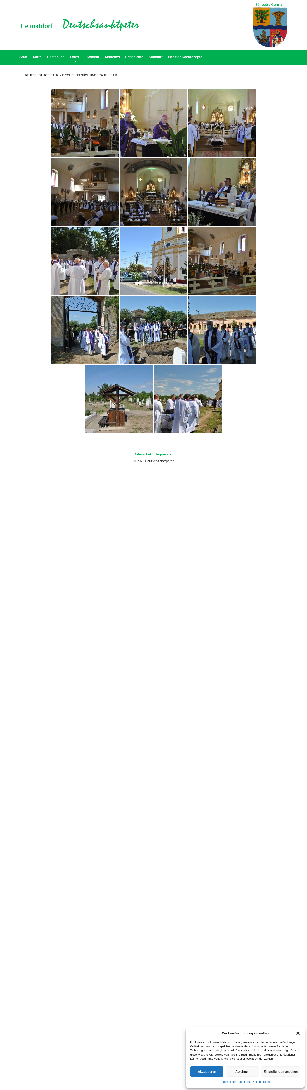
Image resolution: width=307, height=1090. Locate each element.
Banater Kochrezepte (186, 57)
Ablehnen (242, 1072)
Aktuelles (112, 57)
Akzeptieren (207, 1072)
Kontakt (93, 57)
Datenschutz (228, 1081)
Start (23, 57)
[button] (298, 1033)
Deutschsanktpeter (41, 75)
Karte (37, 57)
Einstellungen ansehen (281, 1072)
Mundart (156, 57)
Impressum (263, 1081)
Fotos (75, 57)
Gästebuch (56, 57)
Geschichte (134, 57)
